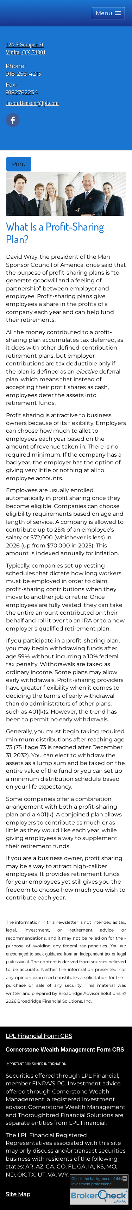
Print (19, 164)
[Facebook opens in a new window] (13, 119)
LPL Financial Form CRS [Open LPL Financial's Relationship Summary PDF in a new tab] (39, 1036)
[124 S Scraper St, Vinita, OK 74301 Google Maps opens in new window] (26, 49)
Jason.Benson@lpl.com (32, 103)
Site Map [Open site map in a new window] (18, 1194)
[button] (108, 13)
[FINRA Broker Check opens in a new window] (99, 1190)
